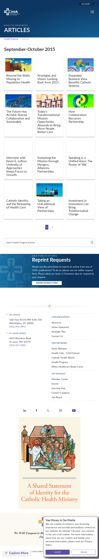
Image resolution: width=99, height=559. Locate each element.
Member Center (60, 379)
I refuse (83, 552)
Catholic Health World (63, 357)
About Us (56, 322)
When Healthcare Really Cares (67, 366)
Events (55, 383)
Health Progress (11, 39)
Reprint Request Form (47, 283)
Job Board (57, 397)
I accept (57, 552)
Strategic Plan (59, 331)
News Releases (59, 348)
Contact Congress (61, 392)
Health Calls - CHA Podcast (66, 353)
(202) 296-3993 (17, 326)
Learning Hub (58, 388)
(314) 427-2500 (17, 345)
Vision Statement (60, 327)
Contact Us (57, 336)
